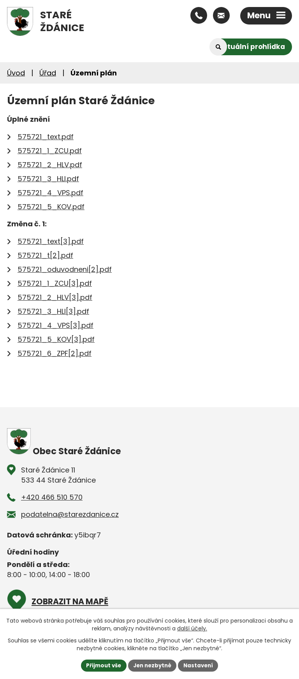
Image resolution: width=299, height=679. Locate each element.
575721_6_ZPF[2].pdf (54, 353)
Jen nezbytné (152, 665)
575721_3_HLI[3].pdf (53, 311)
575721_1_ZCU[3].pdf (55, 283)
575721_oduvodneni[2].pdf (65, 269)
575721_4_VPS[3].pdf (55, 325)
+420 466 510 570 (52, 497)
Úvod (16, 73)
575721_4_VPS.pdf (50, 193)
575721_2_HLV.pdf (50, 165)
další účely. (192, 628)
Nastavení (200, 665)
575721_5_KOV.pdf (51, 207)
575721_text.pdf (46, 137)
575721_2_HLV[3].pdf (55, 297)
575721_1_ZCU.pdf (50, 151)
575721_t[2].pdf (45, 255)
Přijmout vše (101, 665)
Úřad (47, 73)
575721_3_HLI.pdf (48, 179)
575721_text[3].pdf (51, 241)
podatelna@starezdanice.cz (70, 514)
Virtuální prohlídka (250, 46)
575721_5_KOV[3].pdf (56, 339)
